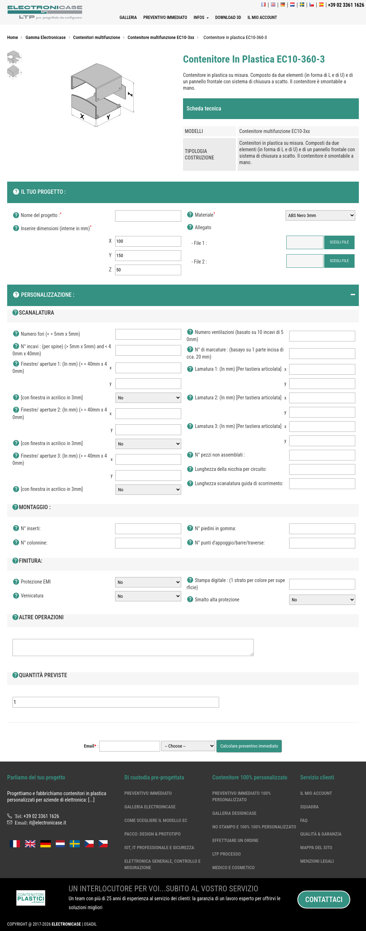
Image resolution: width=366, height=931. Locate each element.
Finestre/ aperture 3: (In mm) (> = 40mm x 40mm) (60, 459)
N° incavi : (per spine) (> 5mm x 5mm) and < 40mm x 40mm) (62, 349)
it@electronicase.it (47, 823)
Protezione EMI (32, 582)
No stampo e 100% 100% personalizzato (254, 826)
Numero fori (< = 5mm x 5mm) (46, 334)
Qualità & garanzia (320, 834)
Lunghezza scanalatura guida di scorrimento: (235, 483)
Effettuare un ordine (235, 840)
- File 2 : (199, 262)
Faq (303, 820)
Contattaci (323, 899)
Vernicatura (28, 596)
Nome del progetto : (37, 215)
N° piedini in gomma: (211, 528)
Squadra (309, 806)
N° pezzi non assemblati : (216, 455)
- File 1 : (199, 243)
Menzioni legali (317, 861)
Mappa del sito (316, 847)
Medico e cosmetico (233, 867)
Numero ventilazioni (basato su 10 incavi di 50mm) (235, 335)
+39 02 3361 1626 (41, 816)
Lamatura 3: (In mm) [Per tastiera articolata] (234, 426)
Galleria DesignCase (234, 813)
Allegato (199, 227)
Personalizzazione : (43, 295)
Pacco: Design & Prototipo (152, 834)
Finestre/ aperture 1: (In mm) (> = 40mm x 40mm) (60, 367)
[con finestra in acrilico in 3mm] (48, 398)
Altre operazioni (38, 617)
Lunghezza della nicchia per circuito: (227, 469)
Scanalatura (33, 313)
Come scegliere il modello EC (155, 820)
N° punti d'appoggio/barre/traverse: (226, 543)
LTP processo (226, 854)
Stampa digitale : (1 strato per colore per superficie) (236, 583)
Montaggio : (31, 507)
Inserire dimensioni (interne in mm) (52, 228)
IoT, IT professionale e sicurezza (159, 847)
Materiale (201, 215)
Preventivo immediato (148, 793)
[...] (91, 800)
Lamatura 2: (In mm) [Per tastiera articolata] (234, 398)
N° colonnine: (30, 543)
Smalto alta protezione (213, 600)
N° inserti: (27, 528)
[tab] (271, 108)
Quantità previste (39, 675)
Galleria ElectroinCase (149, 806)
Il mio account (316, 793)
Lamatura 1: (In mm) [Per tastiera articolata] (234, 369)
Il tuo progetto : (39, 192)
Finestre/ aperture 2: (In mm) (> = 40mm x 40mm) (60, 413)
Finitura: (27, 561)
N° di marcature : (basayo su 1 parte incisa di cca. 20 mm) (235, 353)
